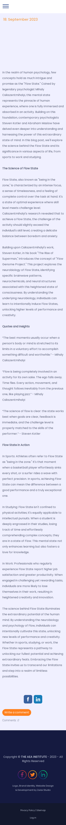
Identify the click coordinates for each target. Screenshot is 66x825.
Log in (33, 817)
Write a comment (16, 712)
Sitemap (41, 810)
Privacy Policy (27, 810)
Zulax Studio (44, 789)
